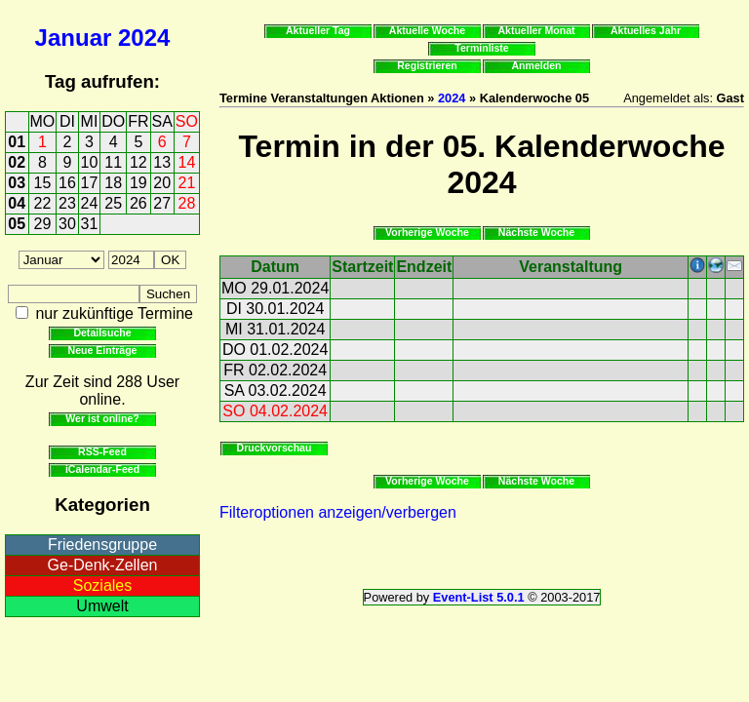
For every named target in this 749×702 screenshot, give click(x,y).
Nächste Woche (536, 232)
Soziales (102, 585)
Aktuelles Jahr (646, 30)
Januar (73, 37)
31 (90, 223)
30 (67, 223)
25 (113, 203)
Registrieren (427, 65)
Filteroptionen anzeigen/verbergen (337, 512)
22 (43, 203)
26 (138, 203)
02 (16, 162)
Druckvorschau (274, 447)
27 (162, 203)
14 (187, 162)
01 (16, 142)
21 (187, 183)
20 (162, 183)
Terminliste (481, 48)
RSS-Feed (102, 451)
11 (113, 162)
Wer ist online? (101, 418)
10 (90, 162)
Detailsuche (102, 332)
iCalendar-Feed (102, 469)
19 (138, 183)
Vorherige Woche (427, 232)
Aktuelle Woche (427, 30)
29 (43, 223)
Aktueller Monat (535, 30)
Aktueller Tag (318, 30)
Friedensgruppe (102, 544)
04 (16, 203)
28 (187, 203)
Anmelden (537, 65)
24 (90, 203)
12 (138, 162)
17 (90, 183)
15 (43, 183)
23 (67, 203)
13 (162, 162)
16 (67, 183)
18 (113, 183)
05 (16, 223)
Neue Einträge (103, 350)
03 (16, 183)
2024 (144, 37)
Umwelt (102, 606)
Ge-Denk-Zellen (103, 565)
